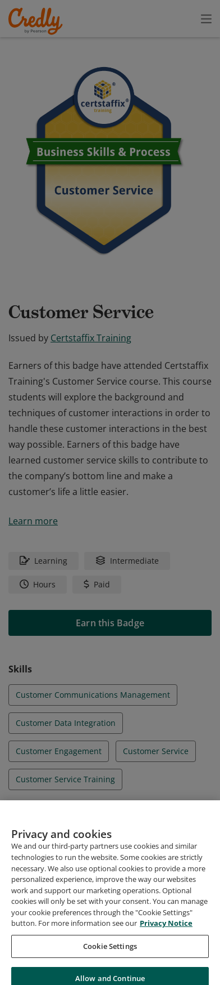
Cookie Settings (110, 960)
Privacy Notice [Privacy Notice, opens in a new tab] (166, 937)
